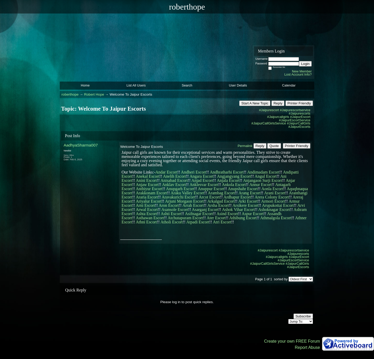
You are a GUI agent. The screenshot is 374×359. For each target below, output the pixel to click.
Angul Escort (266, 176)
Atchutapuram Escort (185, 218)
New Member (302, 71)
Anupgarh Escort (180, 189)
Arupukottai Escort (278, 205)
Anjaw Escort (147, 184)
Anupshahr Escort (243, 189)
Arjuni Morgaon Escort (184, 201)
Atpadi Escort (197, 222)
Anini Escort (146, 180)
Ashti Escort (171, 213)
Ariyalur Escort (149, 201)
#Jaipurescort (269, 110)
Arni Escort (145, 205)
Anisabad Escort (174, 180)
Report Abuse (307, 347)
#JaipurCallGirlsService (268, 123)
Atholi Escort (172, 222)
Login (305, 64)
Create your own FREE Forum (292, 341)
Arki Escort (247, 201)
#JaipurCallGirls (298, 123)
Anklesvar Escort (204, 184)
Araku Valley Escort (187, 193)
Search (187, 85)
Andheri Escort (193, 172)
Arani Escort (274, 193)
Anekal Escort (147, 176)
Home (85, 85)
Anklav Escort (174, 184)
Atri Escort (222, 222)
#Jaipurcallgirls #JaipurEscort (288, 117)
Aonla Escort (272, 189)
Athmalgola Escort (275, 218)
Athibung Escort (243, 218)
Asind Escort (227, 213)
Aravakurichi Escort (178, 197)
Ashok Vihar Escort (238, 209)
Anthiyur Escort (149, 189)
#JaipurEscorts (299, 127)
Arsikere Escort (245, 205)
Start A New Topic (254, 103)
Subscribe (303, 316)
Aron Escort (169, 205)
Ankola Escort (234, 184)
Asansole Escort (174, 209)
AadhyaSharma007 (81, 145)
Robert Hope (94, 94)
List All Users (136, 85)
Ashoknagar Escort (274, 209)
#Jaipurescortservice (295, 110)
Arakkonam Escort (151, 193)
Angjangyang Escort (234, 176)
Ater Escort (215, 218)
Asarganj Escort (205, 209)
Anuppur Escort (211, 189)
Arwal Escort (147, 209)
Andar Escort (166, 172)
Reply (277, 103)
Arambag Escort (221, 193)
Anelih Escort (174, 176)
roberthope (70, 94)
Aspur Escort (253, 213)
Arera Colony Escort (272, 197)
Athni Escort (146, 222)
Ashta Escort (146, 213)
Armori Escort (273, 201)
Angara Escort (201, 176)
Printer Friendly (299, 103)
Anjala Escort (228, 180)
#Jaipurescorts (299, 113)
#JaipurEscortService (294, 120)
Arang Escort (249, 193)
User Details (238, 85)
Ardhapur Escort (237, 197)
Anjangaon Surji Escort (262, 180)
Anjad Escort (202, 180)
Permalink (245, 146)
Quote (274, 146)
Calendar (289, 85)
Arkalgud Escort (221, 201)
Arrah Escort (193, 205)
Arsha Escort (218, 205)
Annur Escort (260, 184)
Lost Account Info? (298, 74)
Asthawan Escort (150, 218)
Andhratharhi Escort (227, 172)
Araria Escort (147, 197)
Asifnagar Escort (199, 213)
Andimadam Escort (263, 172)
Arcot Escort (209, 197)
